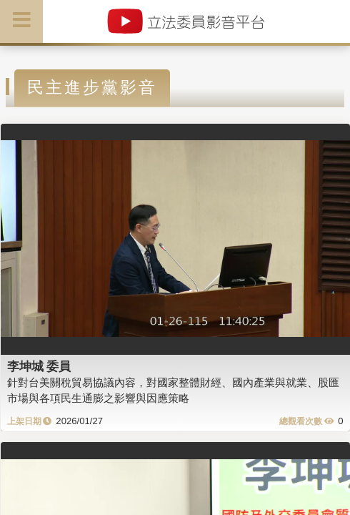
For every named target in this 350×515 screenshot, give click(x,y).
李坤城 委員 (39, 366)
